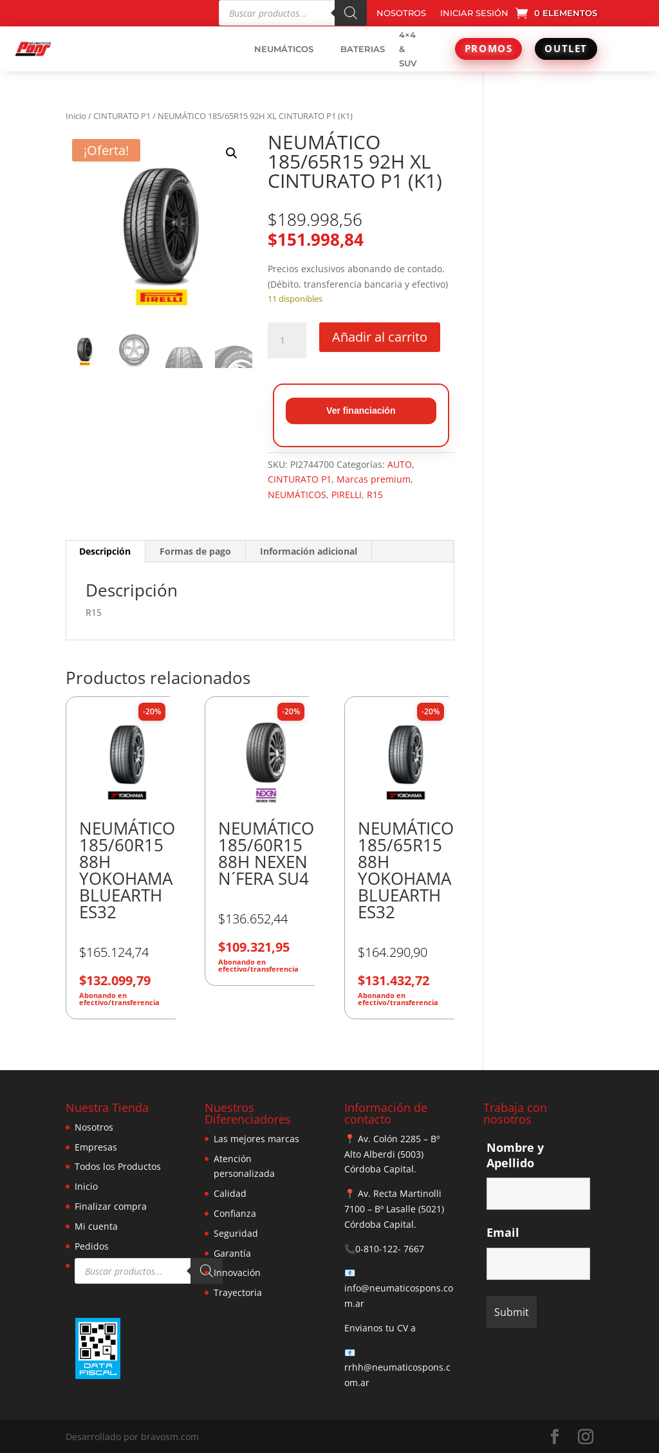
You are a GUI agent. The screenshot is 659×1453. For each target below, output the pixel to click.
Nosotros (94, 1127)
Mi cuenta (96, 1226)
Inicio (76, 116)
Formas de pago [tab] (195, 551)
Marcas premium (374, 479)
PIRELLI (346, 494)
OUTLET (566, 48)
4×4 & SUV (407, 49)
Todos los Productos (118, 1166)
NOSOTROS (401, 13)
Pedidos (92, 1246)
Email (503, 1232)
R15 (375, 494)
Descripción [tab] (105, 551)
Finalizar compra (111, 1206)
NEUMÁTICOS (283, 49)
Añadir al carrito (379, 337)
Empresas (96, 1147)
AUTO (399, 464)
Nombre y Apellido (515, 1155)
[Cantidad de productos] (287, 340)
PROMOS (489, 48)
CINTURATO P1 (122, 116)
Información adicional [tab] (308, 551)
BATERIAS (362, 49)
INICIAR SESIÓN (474, 13)
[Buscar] (351, 13)
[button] (231, 153)
